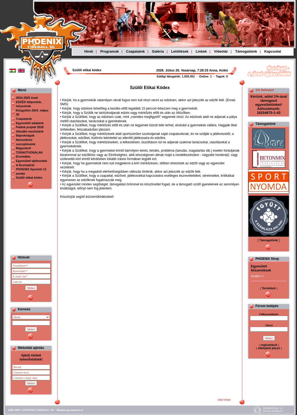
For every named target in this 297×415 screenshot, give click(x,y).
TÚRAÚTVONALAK (29, 152)
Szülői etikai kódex (29, 177)
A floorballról (25, 165)
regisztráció (269, 344)
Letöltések (179, 51)
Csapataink (135, 51)
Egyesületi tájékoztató (31, 160)
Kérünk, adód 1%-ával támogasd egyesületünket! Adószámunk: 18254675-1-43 (268, 104)
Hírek (88, 51)
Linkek (201, 51)
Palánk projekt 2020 (30, 127)
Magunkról (23, 148)
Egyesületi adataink (30, 123)
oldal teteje (224, 399)
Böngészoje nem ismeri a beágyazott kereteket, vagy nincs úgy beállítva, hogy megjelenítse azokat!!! (179, 70)
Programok (109, 51)
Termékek (269, 288)
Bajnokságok (25, 135)
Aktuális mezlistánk (29, 131)
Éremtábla (23, 156)
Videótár (221, 51)
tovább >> (257, 276)
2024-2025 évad (27, 97)
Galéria (158, 51)
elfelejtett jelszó (269, 348)
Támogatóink (246, 51)
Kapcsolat (272, 51)
